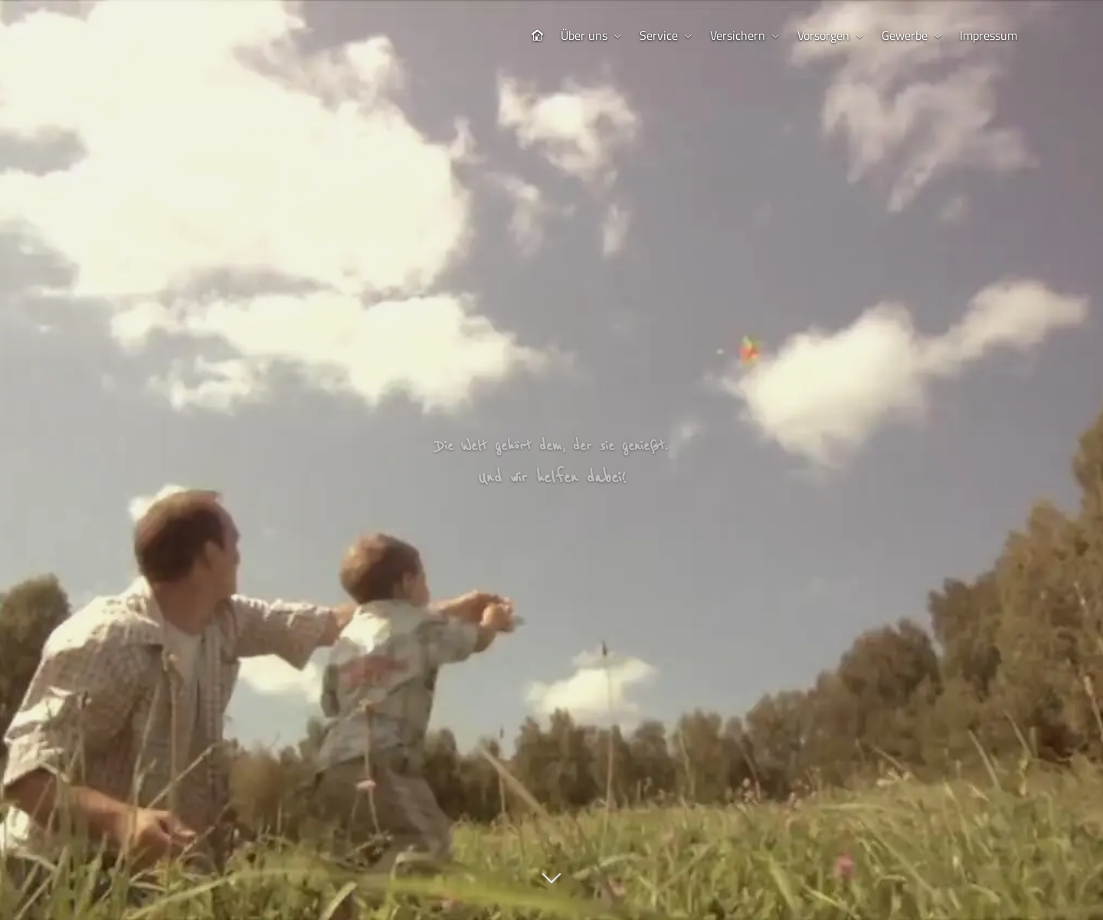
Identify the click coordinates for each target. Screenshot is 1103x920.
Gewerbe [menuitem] (905, 35)
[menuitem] (537, 35)
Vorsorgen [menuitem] (823, 35)
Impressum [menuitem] (988, 35)
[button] (551, 886)
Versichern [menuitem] (737, 35)
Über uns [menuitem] (584, 35)
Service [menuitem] (659, 35)
